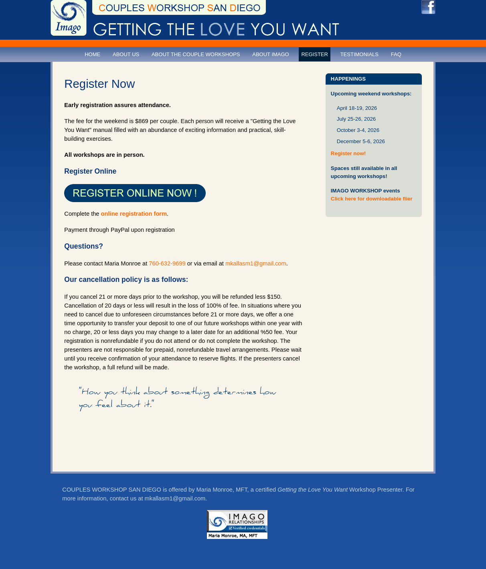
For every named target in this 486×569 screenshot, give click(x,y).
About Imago (270, 54)
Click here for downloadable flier (372, 199)
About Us (126, 54)
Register (314, 54)
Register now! (348, 153)
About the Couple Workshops (196, 54)
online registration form (134, 214)
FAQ (396, 54)
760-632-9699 (167, 263)
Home (92, 54)
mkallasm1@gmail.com (255, 263)
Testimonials (359, 54)
